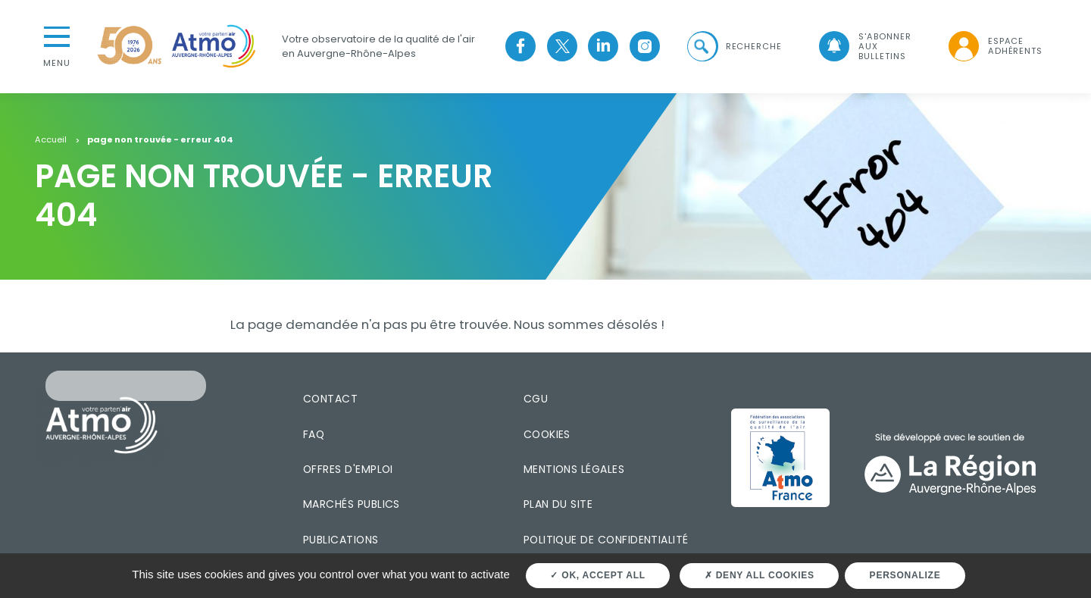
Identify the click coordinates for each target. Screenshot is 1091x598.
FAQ (313, 433)
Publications (341, 538)
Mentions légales (574, 468)
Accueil (51, 139)
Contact (330, 397)
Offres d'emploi (348, 468)
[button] (732, 46)
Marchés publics (351, 503)
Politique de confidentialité (606, 538)
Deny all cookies (759, 575)
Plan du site (558, 503)
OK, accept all (597, 575)
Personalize (905, 575)
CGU (536, 397)
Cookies (547, 433)
